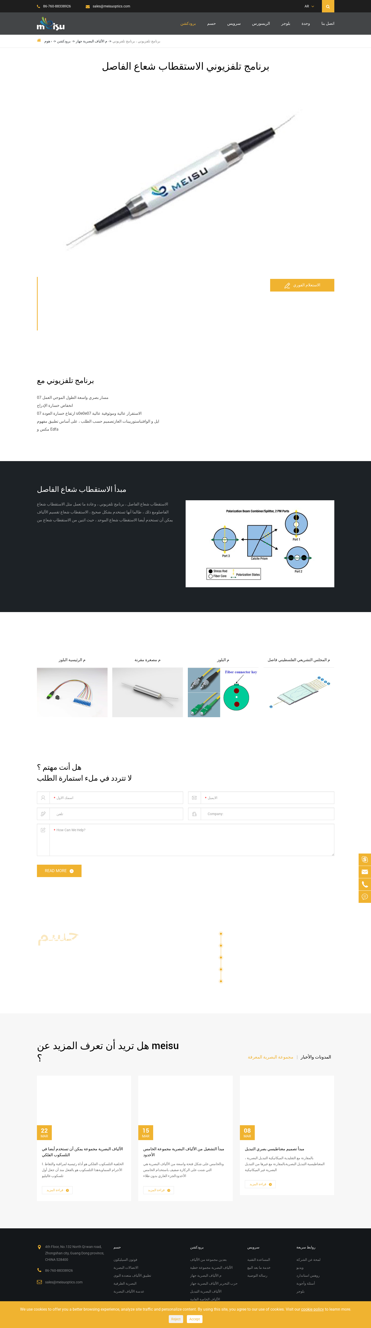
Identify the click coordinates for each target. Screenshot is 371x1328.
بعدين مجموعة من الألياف (208, 1260)
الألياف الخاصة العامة (205, 1299)
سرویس (234, 23)
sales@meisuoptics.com (108, 6)
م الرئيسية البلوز (72, 659)
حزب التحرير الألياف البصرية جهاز (214, 1283)
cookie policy (312, 1309)
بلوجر (285, 23)
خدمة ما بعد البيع (259, 1267)
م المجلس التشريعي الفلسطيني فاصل (299, 659)
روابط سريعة (305, 1247)
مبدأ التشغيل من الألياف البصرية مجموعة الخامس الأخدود (183, 1152)
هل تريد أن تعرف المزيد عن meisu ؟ (108, 1052)
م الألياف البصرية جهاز (91, 41)
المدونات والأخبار (316, 1057)
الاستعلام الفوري (302, 285)
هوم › (48, 41)
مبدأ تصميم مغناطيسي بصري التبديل (274, 1149)
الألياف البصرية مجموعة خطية (211, 1267)
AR (307, 6)
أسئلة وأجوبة (305, 1283)
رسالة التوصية (257, 1275)
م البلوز (223, 659)
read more (59, 871)
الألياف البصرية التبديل (206, 1291)
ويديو (300, 1267)
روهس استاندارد (308, 1275)
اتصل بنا (327, 23)
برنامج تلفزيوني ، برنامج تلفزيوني (136, 41)
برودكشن (188, 23)
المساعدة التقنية (258, 1260)
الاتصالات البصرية (241, 947)
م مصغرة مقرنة (148, 659)
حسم (211, 23)
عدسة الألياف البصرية (248, 981)
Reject (176, 1319)
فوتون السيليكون (240, 935)
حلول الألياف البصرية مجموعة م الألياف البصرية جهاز (90, 949)
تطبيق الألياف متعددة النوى (249, 959)
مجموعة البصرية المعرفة (270, 1057)
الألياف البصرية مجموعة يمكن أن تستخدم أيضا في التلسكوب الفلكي (82, 1152)
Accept (194, 1319)
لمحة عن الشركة (308, 1260)
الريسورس (261, 23)
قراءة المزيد (58, 1190)
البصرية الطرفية (240, 971)
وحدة (306, 23)
